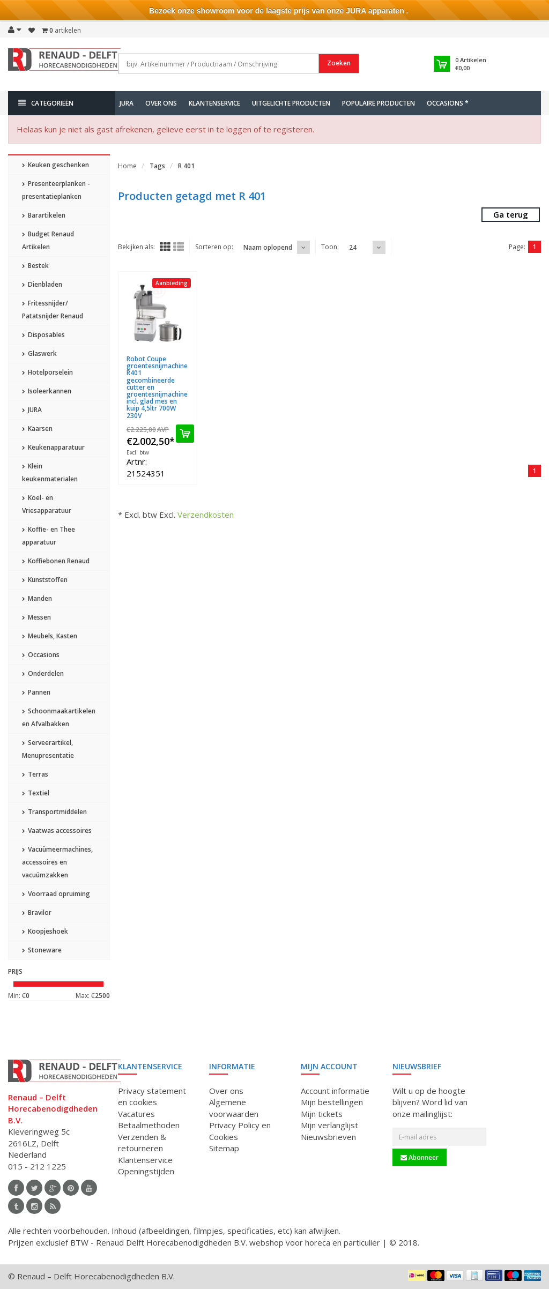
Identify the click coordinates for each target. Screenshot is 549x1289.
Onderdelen (43, 673)
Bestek (35, 265)
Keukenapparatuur (53, 447)
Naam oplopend (267, 247)
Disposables (43, 334)
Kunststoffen (45, 579)
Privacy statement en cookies (152, 1096)
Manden (37, 598)
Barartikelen (43, 215)
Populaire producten (378, 103)
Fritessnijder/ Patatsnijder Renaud (52, 310)
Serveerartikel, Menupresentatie (48, 749)
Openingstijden (146, 1171)
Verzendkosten (205, 514)
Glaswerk (39, 353)
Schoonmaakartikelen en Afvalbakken (58, 717)
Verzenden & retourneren (142, 1142)
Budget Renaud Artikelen (48, 240)
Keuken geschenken (55, 164)
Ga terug (510, 214)
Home (127, 165)
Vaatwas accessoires (57, 830)
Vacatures (136, 1113)
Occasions (41, 654)
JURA (126, 103)
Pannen (36, 692)
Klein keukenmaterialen (50, 472)
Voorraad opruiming (56, 893)
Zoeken (339, 63)
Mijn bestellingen (332, 1102)
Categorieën (45, 103)
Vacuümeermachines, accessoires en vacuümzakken (57, 862)
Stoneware (42, 950)
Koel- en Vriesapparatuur (46, 504)
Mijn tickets (322, 1113)
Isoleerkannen (46, 391)
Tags (157, 165)
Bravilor (36, 912)
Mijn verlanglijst (329, 1125)
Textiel (35, 793)
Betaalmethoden (149, 1125)
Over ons (161, 103)
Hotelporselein (47, 372)
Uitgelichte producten (291, 103)
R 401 (186, 165)
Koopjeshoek (45, 931)
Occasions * (448, 103)
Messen (36, 617)
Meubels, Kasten (49, 635)
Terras (35, 774)
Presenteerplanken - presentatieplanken (56, 190)
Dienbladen (42, 284)
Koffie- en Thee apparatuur (48, 536)
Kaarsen (37, 428)
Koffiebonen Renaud (56, 560)
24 (353, 247)
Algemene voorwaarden (233, 1108)
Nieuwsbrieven (328, 1136)
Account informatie (335, 1090)
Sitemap (224, 1148)
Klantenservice (214, 103)
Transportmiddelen (54, 811)
